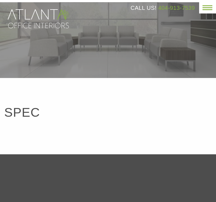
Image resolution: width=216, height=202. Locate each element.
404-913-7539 (176, 8)
